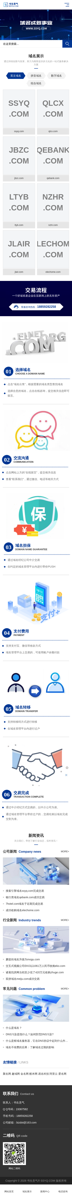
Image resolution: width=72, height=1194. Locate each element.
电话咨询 (63, 1189)
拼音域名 (36, 75)
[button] (36, 36)
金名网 (25, 1073)
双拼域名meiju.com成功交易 (23, 978)
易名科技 (43, 1073)
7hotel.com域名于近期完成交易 (24, 903)
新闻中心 (45, 1189)
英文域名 (15, 75)
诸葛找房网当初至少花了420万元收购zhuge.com (35, 972)
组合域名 (36, 83)
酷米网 (33, 1073)
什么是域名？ (14, 1027)
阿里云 (54, 1073)
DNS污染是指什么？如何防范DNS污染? (30, 1034)
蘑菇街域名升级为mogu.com (23, 959)
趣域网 (16, 1073)
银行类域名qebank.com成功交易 (25, 897)
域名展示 (27, 1189)
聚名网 (7, 1073)
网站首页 (9, 1189)
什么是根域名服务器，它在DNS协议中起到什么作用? (37, 1040)
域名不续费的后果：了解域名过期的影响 (30, 1047)
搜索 (67, 44)
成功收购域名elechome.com (22, 910)
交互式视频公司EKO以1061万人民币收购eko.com (35, 965)
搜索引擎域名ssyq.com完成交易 (25, 890)
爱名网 (62, 1073)
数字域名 (56, 75)
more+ (65, 851)
